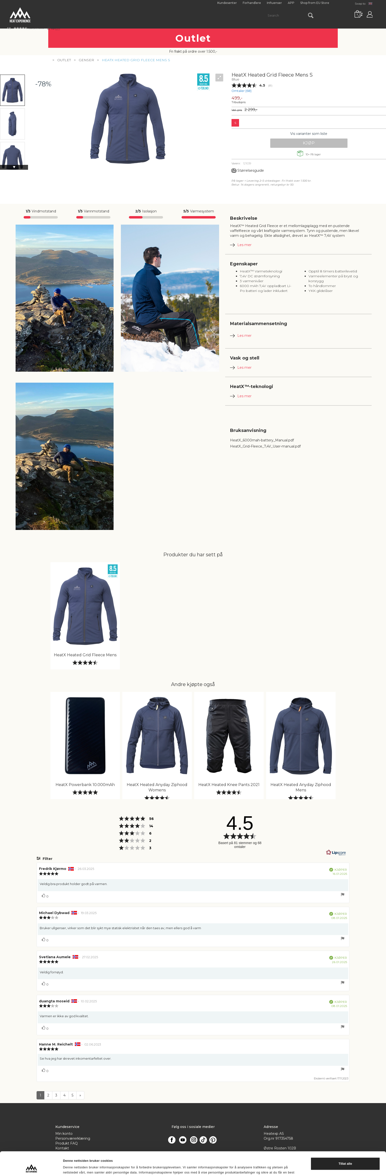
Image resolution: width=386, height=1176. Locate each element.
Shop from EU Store (314, 3)
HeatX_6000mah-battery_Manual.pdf (262, 440)
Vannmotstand (93, 211)
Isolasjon (146, 211)
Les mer (244, 245)
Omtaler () (241, 91)
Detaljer (69, 688)
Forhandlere (252, 3)
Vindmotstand (41, 211)
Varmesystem (198, 211)
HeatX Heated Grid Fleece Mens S (136, 60)
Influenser (274, 3)
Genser (86, 60)
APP (291, 3)
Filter (47, 859)
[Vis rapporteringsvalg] (343, 895)
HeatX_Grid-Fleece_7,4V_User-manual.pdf (265, 446)
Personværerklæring (72, 1138)
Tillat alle (345, 663)
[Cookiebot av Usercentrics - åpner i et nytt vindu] (31, 689)
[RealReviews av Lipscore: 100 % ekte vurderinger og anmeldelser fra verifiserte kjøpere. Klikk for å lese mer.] (336, 852)
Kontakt (62, 1148)
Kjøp (309, 143)
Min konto (64, 1133)
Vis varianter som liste (308, 133)
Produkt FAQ (66, 1143)
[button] (33, 28)
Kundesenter (227, 3)
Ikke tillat (345, 677)
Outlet (64, 60)
